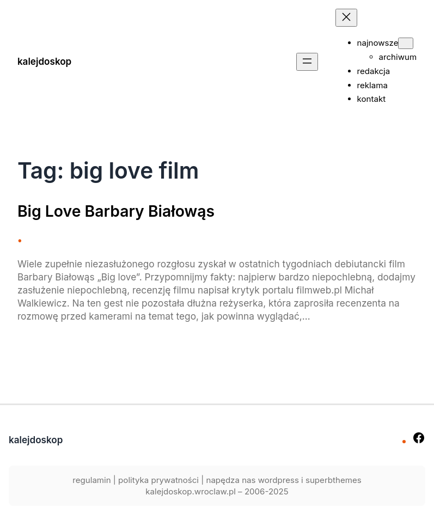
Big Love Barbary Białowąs (116, 211)
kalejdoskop (44, 61)
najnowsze (378, 43)
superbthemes (333, 480)
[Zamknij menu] (346, 18)
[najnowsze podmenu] (405, 43)
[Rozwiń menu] (307, 62)
